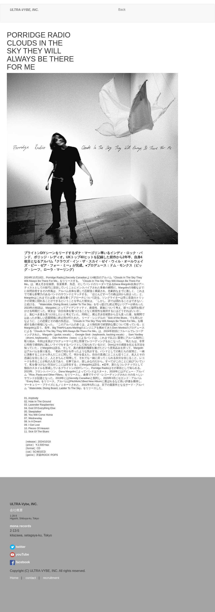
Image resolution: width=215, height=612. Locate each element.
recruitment (51, 578)
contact (31, 578)
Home (14, 578)
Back (122, 9)
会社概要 (16, 510)
